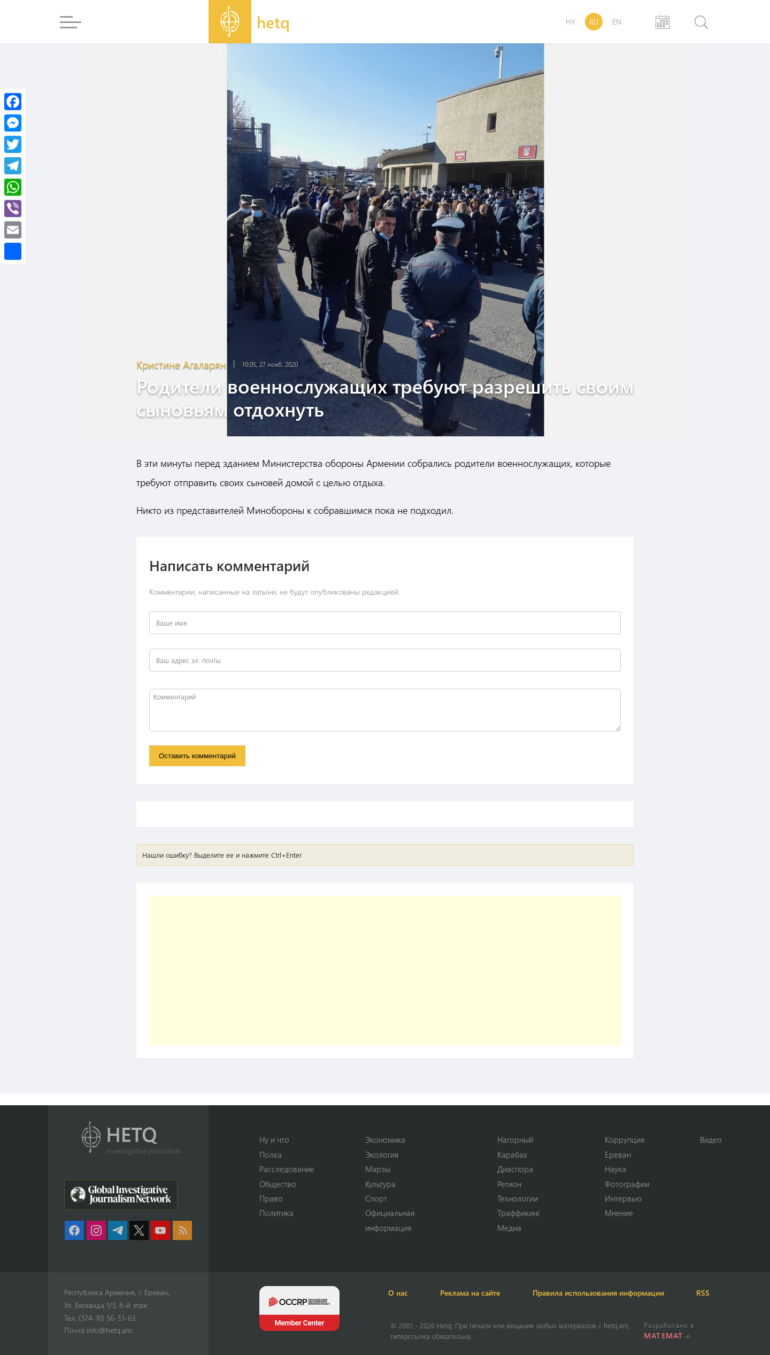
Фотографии (627, 1183)
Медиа (509, 1227)
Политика (276, 1212)
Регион (509, 1183)
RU (593, 22)
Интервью (623, 1198)
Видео (711, 1139)
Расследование (286, 1169)
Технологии (517, 1198)
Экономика (385, 1139)
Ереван (618, 1154)
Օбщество (277, 1183)
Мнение (619, 1212)
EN (616, 22)
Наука (615, 1169)
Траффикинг (518, 1212)
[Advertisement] (385, 971)
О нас (400, 1293)
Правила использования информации (604, 1293)
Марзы (377, 1169)
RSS (711, 1293)
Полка (270, 1154)
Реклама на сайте (474, 1293)
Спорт (376, 1198)
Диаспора (515, 1169)
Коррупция (624, 1139)
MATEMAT (663, 1335)
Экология (381, 1154)
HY (570, 22)
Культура (380, 1183)
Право (271, 1198)
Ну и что (274, 1139)
